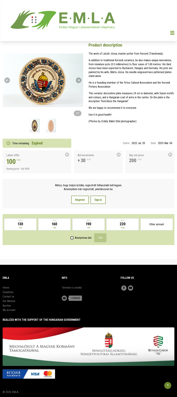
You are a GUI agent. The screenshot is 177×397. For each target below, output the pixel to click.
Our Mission (9, 301)
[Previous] (7, 80)
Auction (7, 305)
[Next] (78, 80)
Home (6, 287)
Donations (8, 292)
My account (9, 310)
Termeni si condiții (72, 287)
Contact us (8, 296)
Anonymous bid (83, 237)
